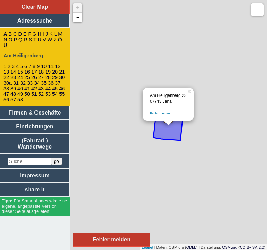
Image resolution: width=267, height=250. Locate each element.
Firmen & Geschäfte (34, 113)
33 (30, 83)
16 (27, 72)
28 (48, 77)
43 (41, 88)
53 (48, 94)
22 (6, 77)
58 (20, 99)
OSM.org (229, 247)
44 (48, 88)
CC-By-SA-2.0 (252, 247)
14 (13, 72)
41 (27, 88)
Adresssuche (34, 21)
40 (20, 88)
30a (7, 83)
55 (62, 94)
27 (41, 77)
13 (6, 72)
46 (62, 88)
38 (6, 88)
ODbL (191, 247)
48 (13, 94)
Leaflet (147, 247)
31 (16, 83)
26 (34, 77)
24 (20, 77)
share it (35, 189)
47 (6, 94)
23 (13, 77)
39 (13, 88)
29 (55, 77)
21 (62, 72)
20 (55, 72)
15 (20, 72)
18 (41, 72)
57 (13, 99)
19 (48, 72)
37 (57, 83)
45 (55, 88)
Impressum (34, 175)
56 (6, 99)
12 (57, 66)
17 (34, 72)
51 (34, 94)
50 (27, 94)
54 (55, 94)
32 (23, 83)
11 (51, 66)
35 (44, 83)
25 (27, 77)
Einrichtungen (35, 127)
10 (44, 66)
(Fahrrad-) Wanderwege (35, 144)
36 (51, 83)
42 (34, 88)
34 (37, 83)
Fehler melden (160, 113)
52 (41, 94)
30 (62, 77)
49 (20, 94)
